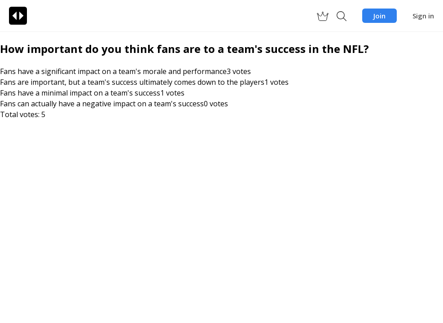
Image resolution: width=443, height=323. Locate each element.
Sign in (423, 15)
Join (379, 15)
